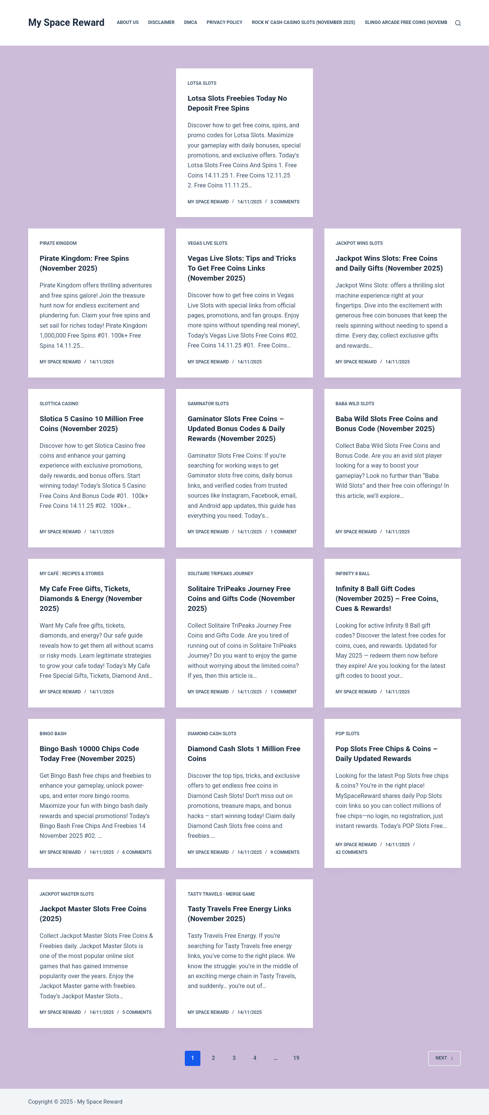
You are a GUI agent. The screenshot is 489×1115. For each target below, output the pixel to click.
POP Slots (348, 733)
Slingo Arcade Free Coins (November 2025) (415, 22)
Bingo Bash (53, 733)
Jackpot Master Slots (67, 893)
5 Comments (137, 1012)
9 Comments (285, 852)
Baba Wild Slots (355, 403)
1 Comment (283, 532)
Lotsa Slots (201, 83)
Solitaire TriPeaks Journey (220, 573)
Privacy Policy (225, 22)
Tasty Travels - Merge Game (221, 893)
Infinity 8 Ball (353, 573)
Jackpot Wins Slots (359, 243)
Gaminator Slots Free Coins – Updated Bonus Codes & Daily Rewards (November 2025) (238, 428)
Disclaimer (161, 22)
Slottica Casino (59, 403)
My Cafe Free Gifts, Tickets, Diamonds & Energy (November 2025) (93, 598)
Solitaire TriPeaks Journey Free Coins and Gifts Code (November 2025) (243, 598)
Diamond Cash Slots (211, 733)
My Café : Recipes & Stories (71, 573)
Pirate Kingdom (58, 243)
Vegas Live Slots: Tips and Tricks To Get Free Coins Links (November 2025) (243, 268)
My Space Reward (66, 22)
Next (444, 1058)
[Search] (458, 23)
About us (127, 22)
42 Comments (352, 852)
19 (296, 1058)
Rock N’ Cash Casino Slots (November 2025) (303, 22)
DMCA (190, 22)
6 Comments (137, 852)
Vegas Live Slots (207, 243)
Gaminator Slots (208, 403)
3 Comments (285, 202)
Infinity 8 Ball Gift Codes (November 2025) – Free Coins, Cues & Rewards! (389, 598)
